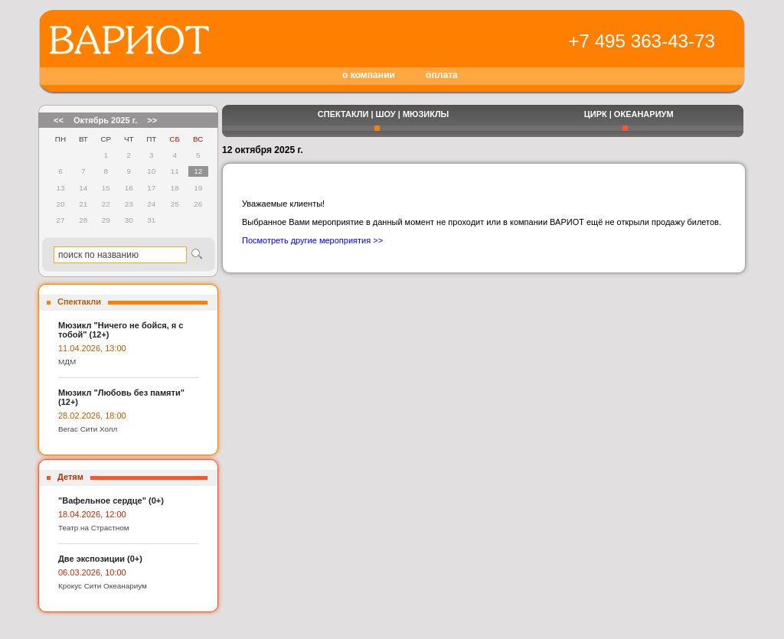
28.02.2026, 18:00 (92, 415)
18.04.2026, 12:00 (92, 514)
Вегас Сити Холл (87, 429)
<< (59, 120)
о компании (368, 75)
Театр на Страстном (93, 527)
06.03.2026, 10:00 (92, 572)
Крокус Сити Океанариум (102, 586)
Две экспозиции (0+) (100, 558)
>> (152, 120)
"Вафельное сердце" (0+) (111, 500)
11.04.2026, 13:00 (92, 348)
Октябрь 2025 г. (105, 120)
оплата (442, 75)
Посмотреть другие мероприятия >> (312, 240)
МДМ (67, 361)
